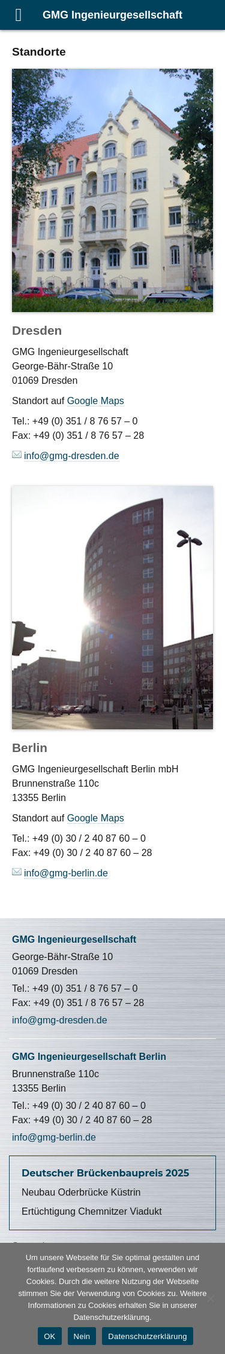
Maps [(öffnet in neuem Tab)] (112, 401)
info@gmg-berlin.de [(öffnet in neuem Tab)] (66, 873)
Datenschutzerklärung (147, 1336)
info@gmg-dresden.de (59, 1020)
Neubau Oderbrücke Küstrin (81, 1192)
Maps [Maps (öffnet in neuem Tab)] (112, 818)
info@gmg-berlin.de (54, 1137)
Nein (82, 1336)
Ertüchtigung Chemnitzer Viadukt (92, 1211)
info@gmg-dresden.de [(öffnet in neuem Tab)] (71, 456)
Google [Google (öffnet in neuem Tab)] (84, 401)
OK (49, 1336)
